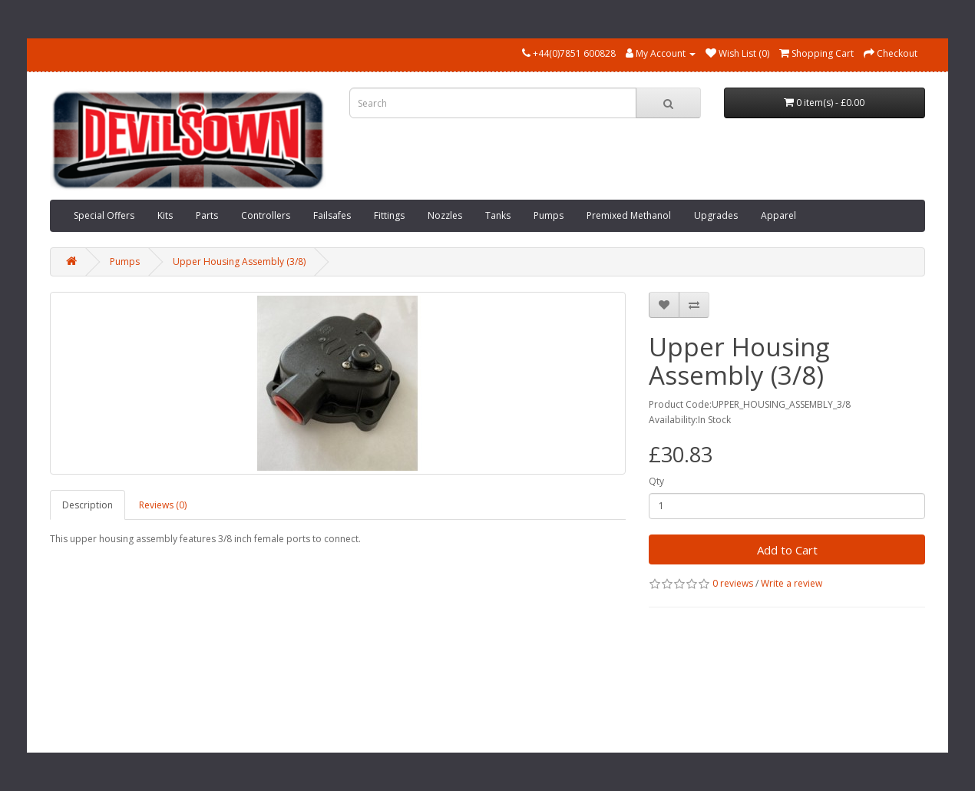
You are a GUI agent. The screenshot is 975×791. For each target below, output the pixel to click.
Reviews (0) (163, 504)
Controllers (265, 215)
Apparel (778, 215)
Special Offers (104, 215)
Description (87, 504)
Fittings (389, 215)
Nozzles (445, 215)
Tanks (498, 215)
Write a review (791, 583)
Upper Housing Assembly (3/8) (239, 261)
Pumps (549, 215)
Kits (165, 215)
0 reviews (732, 583)
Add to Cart (787, 550)
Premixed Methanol (629, 215)
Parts (207, 215)
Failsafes (332, 215)
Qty (656, 481)
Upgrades (716, 215)
